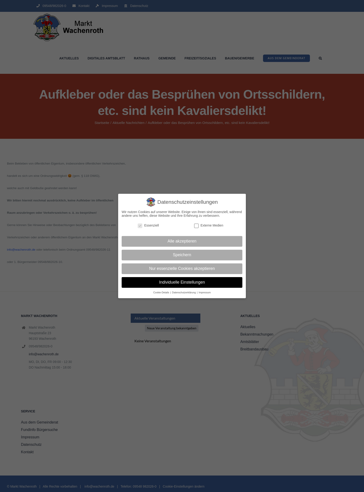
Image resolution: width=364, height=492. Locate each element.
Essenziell (148, 225)
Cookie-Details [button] (161, 292)
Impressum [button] (205, 292)
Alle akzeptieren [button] (182, 241)
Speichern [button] (182, 254)
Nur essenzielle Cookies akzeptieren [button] (182, 268)
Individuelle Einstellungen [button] (182, 282)
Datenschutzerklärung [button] (184, 292)
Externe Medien (208, 225)
